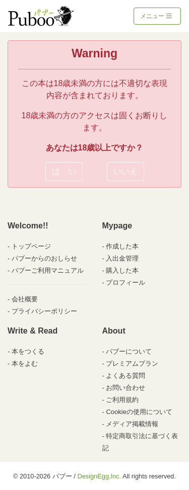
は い (64, 171)
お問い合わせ (125, 387)
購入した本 (122, 270)
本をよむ (25, 363)
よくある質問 (125, 375)
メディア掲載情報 (132, 424)
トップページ (31, 246)
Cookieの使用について (139, 412)
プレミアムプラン (132, 363)
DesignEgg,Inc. (99, 476)
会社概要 (25, 299)
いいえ (125, 171)
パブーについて (129, 351)
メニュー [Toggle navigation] (156, 16)
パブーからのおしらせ (44, 258)
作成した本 (122, 246)
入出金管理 (122, 258)
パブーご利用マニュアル (48, 270)
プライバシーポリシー (44, 311)
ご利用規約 (122, 399)
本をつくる (28, 351)
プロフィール (125, 282)
